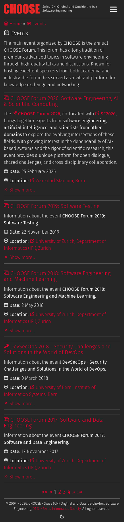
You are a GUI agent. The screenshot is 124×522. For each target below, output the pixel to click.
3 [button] (64, 491)
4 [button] (68, 491)
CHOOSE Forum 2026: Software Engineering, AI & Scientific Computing (61, 101)
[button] (44, 491)
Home (13, 24)
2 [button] (59, 491)
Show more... (19, 190)
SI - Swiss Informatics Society (57, 509)
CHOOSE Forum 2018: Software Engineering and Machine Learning (57, 276)
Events (36, 24)
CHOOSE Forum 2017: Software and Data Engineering (54, 423)
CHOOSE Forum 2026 (36, 114)
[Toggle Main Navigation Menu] (113, 9)
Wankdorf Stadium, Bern (57, 180)
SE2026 (105, 114)
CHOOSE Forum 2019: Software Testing (51, 206)
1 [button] (55, 491)
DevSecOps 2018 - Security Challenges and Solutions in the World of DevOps (57, 349)
